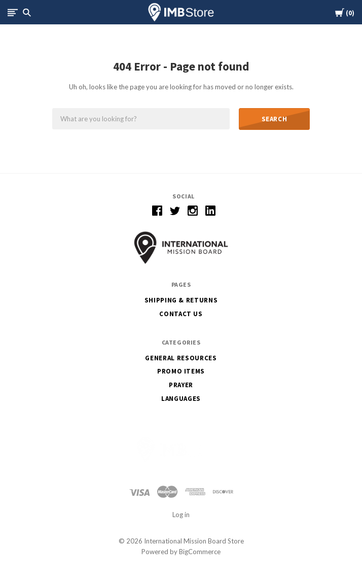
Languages (181, 398)
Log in (181, 515)
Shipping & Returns (181, 300)
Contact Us (181, 314)
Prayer (181, 385)
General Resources (180, 358)
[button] (181, 247)
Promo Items (181, 371)
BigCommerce (200, 552)
